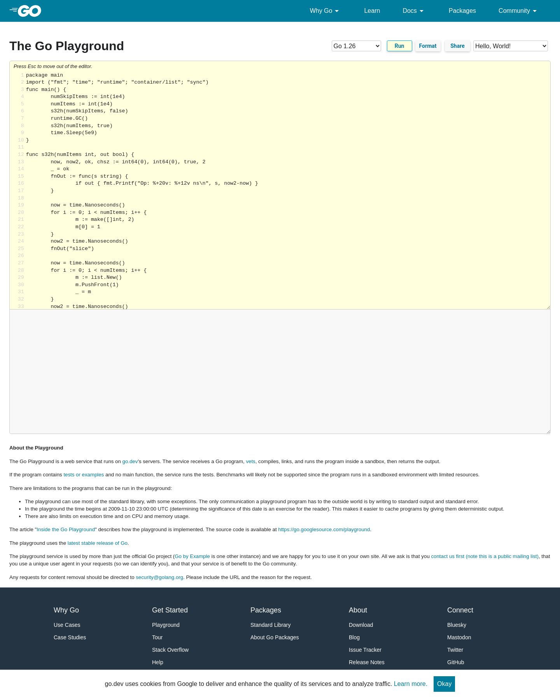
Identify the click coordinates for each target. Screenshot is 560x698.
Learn (372, 10)
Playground (166, 625)
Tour (157, 637)
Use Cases (67, 625)
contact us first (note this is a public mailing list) (484, 556)
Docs (414, 11)
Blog (354, 637)
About (358, 610)
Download (361, 625)
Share (457, 46)
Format (428, 46)
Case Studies (70, 637)
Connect (460, 610)
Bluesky (456, 625)
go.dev (130, 461)
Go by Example (192, 556)
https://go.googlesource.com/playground (324, 529)
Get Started (170, 610)
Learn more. (410, 684)
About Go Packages (274, 637)
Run (399, 46)
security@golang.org (159, 577)
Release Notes (367, 662)
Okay (444, 684)
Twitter (455, 650)
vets (250, 461)
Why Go (326, 11)
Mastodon (459, 637)
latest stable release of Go (98, 543)
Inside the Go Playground (66, 529)
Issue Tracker (365, 650)
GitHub (455, 662)
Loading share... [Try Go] (288, 191)
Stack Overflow (170, 650)
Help (157, 662)
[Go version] (356, 45)
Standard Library (270, 625)
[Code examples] (510, 45)
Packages (462, 10)
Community (519, 11)
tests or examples (83, 475)
